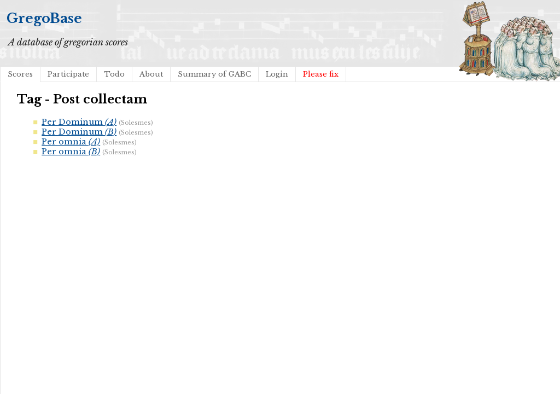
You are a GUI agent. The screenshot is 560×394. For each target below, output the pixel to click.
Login (277, 74)
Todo (114, 74)
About (151, 74)
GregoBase (44, 18)
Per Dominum (79, 122)
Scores (20, 74)
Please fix (321, 74)
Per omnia (71, 142)
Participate (68, 74)
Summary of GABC (214, 74)
